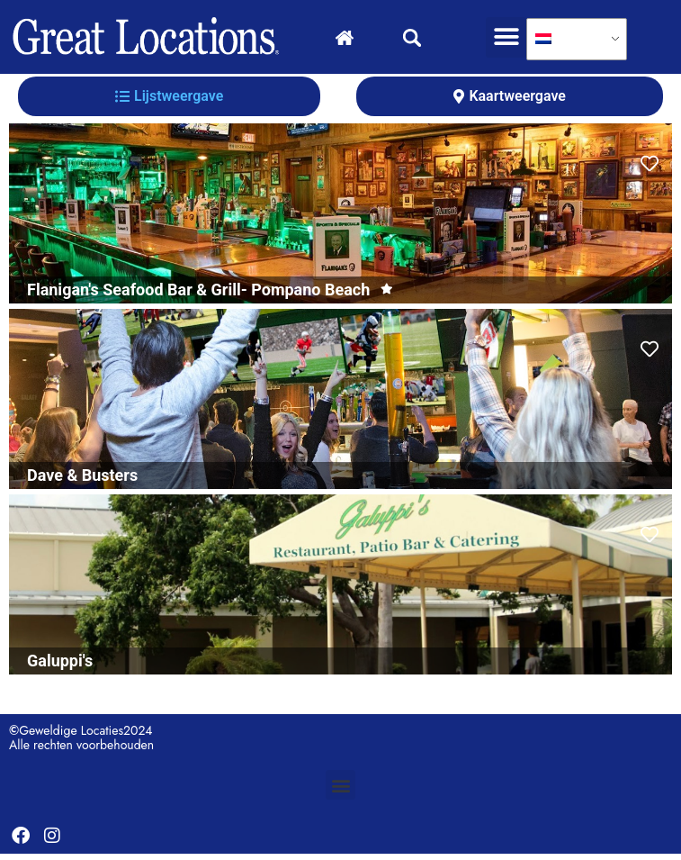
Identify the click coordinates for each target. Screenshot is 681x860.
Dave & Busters (82, 481)
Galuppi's (60, 666)
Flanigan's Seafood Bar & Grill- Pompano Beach (198, 295)
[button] (506, 37)
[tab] (169, 102)
